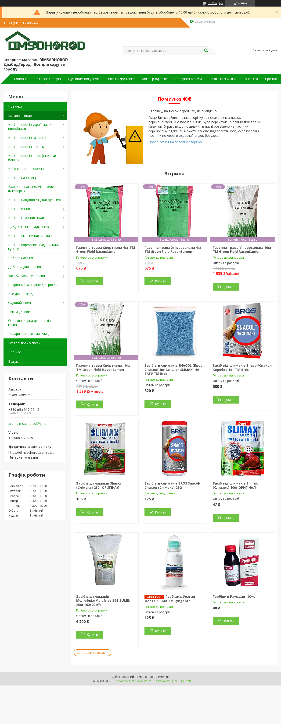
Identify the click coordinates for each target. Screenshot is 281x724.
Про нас (271, 79)
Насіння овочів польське (27, 146)
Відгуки (14, 361)
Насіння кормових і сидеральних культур (33, 247)
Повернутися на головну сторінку (175, 142)
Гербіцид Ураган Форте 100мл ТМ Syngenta (169, 598)
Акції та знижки (223, 79)
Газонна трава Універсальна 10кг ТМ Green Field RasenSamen (242, 249)
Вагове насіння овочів (26, 168)
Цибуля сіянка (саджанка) (28, 227)
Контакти (250, 79)
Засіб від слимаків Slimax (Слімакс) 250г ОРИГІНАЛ (98, 485)
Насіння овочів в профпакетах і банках (33, 157)
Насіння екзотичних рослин (30, 235)
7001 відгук (215, 3)
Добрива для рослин (24, 266)
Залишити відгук (265, 50)
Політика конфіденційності (172, 681)
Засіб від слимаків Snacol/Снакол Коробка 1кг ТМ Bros (242, 367)
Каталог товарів (48, 79)
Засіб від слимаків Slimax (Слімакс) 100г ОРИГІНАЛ (235, 485)
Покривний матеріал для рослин (33, 284)
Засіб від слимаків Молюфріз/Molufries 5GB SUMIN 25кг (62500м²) (103, 600)
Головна (21, 79)
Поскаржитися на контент (133, 681)
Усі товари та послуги (92, 652)
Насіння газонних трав (26, 217)
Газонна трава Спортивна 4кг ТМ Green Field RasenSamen (105, 249)
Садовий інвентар (22, 302)
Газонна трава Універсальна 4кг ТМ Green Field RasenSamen (173, 249)
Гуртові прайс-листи (24, 343)
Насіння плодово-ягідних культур (34, 199)
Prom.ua (163, 677)
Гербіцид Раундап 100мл (234, 596)
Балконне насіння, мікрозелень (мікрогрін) (33, 188)
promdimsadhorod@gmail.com (28, 424)
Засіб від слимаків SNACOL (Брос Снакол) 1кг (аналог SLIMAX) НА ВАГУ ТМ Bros (173, 369)
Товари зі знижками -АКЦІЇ (29, 333)
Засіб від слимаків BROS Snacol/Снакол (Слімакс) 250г (172, 485)
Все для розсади (21, 294)
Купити (92, 281)
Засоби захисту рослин (26, 276)
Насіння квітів (19, 209)
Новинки (15, 106)
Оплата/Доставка (120, 79)
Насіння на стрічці (22, 178)
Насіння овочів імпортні (27, 137)
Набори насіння (20, 258)
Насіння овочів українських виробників (29, 126)
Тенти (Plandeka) (21, 311)
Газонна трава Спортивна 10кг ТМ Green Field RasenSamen (103, 367)
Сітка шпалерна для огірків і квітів (30, 322)
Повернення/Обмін (189, 79)
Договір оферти (154, 79)
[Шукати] (206, 50)
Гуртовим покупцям (83, 79)
